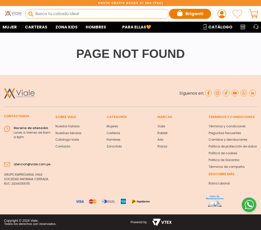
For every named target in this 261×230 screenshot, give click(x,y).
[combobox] (97, 14)
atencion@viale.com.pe (32, 164)
